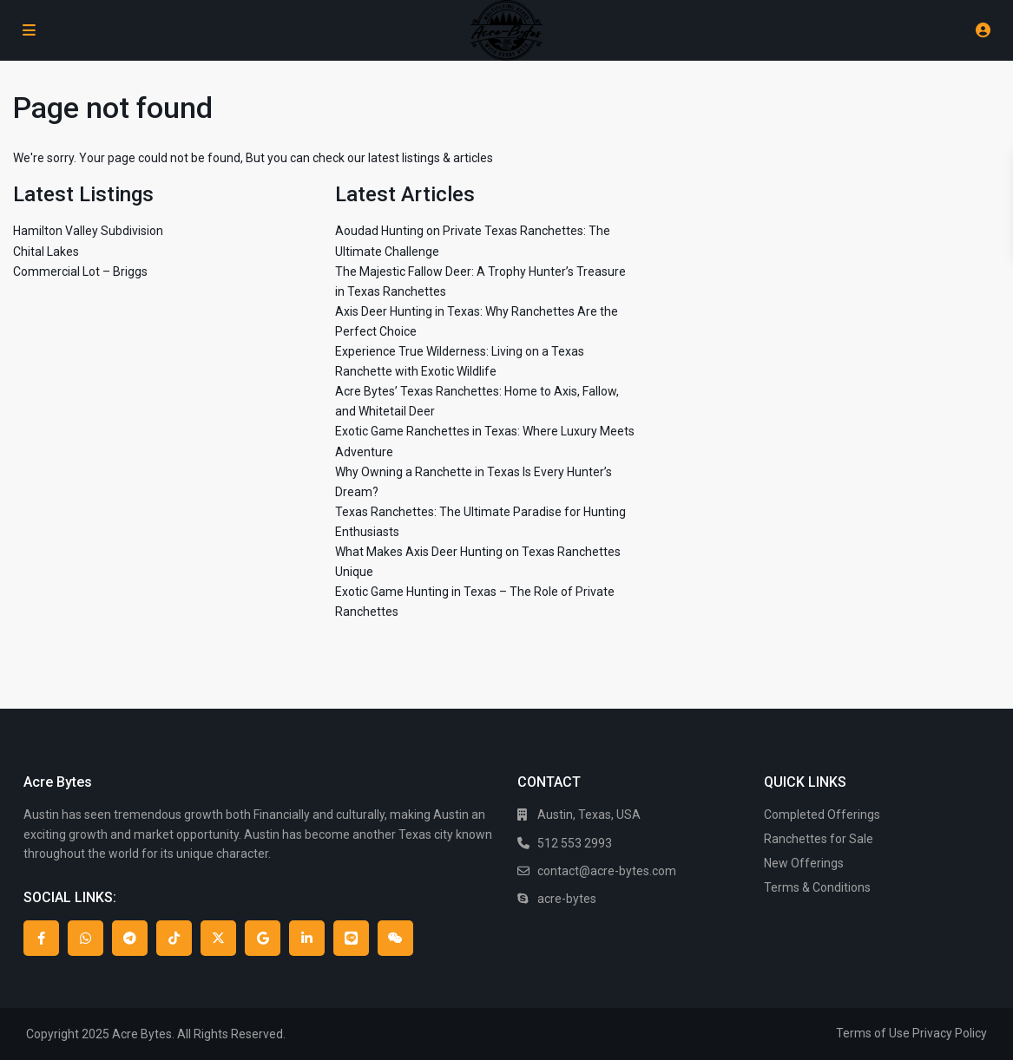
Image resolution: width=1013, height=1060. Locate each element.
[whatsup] (85, 938)
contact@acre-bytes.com (606, 871)
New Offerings (804, 863)
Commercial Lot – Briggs (80, 271)
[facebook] (41, 938)
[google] (262, 938)
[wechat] (395, 938)
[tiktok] (174, 938)
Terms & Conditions (817, 887)
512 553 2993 (574, 843)
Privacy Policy (949, 1033)
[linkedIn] (307, 938)
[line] (351, 938)
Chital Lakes (46, 251)
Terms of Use (873, 1033)
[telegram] (130, 938)
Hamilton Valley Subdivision (88, 231)
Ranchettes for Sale (818, 839)
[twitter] (218, 938)
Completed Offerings (822, 814)
